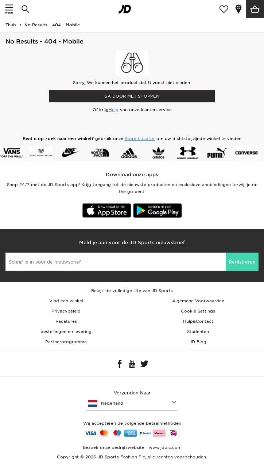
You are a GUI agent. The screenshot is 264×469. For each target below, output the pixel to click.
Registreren (242, 262)
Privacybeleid (66, 311)
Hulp (114, 109)
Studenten (198, 331)
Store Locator (140, 138)
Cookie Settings (198, 311)
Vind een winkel (66, 300)
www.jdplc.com (164, 447)
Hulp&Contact (198, 321)
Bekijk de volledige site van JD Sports (132, 290)
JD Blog (198, 341)
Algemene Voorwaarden (198, 300)
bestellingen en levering (66, 331)
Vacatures (66, 321)
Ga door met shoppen (131, 96)
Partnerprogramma (66, 341)
